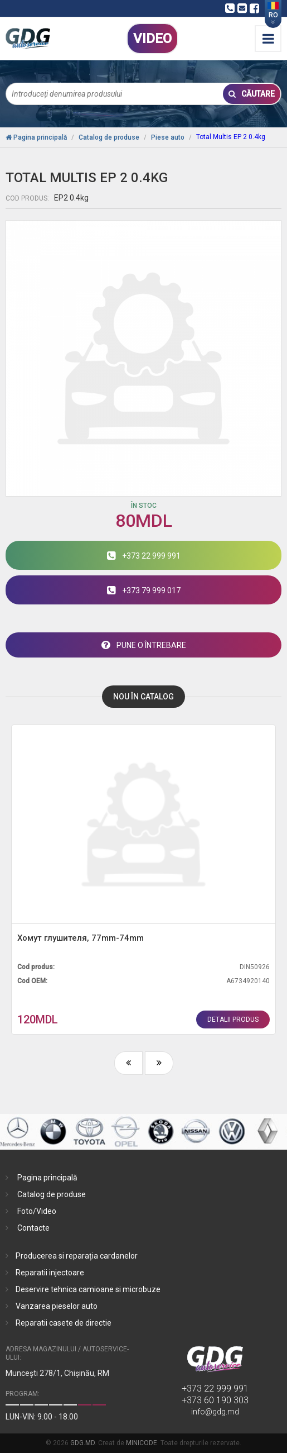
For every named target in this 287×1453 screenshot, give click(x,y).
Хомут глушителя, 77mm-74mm (80, 938)
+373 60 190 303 (215, 1400)
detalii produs (233, 1019)
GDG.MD (82, 1443)
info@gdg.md (215, 1411)
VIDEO (152, 38)
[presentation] (128, 1063)
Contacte (33, 1227)
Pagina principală (47, 1177)
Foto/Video (36, 1211)
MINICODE (141, 1443)
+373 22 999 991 (215, 1388)
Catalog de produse (51, 1194)
